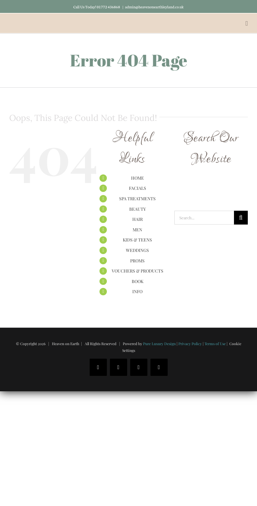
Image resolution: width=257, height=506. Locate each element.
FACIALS (137, 188)
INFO (137, 291)
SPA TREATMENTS (137, 198)
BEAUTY (137, 209)
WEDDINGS (137, 250)
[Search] (241, 218)
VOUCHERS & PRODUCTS (137, 271)
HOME (137, 178)
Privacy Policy (190, 343)
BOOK (137, 281)
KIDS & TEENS (137, 240)
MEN (137, 230)
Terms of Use (215, 343)
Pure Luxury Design (159, 343)
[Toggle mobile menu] (246, 23)
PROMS (137, 261)
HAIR (137, 219)
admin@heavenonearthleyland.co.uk (154, 6)
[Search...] (204, 218)
